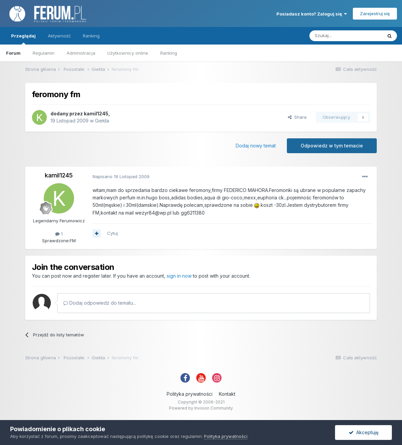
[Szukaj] (345, 35)
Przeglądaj (23, 39)
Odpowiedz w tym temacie (332, 145)
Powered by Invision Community (201, 408)
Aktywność (59, 35)
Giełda (102, 120)
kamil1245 (96, 113)
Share (297, 117)
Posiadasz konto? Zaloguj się (311, 14)
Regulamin (44, 53)
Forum (13, 53)
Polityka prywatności (189, 394)
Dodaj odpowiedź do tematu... (99, 303)
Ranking (168, 53)
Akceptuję (363, 432)
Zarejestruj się (375, 13)
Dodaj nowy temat (256, 145)
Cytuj (112, 233)
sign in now (179, 276)
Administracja (81, 53)
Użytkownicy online (127, 53)
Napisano (121, 176)
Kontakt (227, 394)
